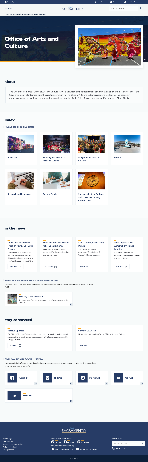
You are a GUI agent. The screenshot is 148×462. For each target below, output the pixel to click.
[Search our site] (123, 8)
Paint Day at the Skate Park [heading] (31, 296)
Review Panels (50, 194)
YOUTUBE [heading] (129, 378)
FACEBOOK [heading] (23, 378)
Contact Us (115, 2)
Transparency (8, 449)
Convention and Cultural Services (21, 14)
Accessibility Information (13, 444)
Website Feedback (10, 447)
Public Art (118, 157)
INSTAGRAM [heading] (94, 378)
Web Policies (8, 441)
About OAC (13, 157)
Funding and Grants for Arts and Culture (54, 159)
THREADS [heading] (58, 378)
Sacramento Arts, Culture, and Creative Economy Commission (91, 197)
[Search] (142, 443)
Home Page (10, 2)
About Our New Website (133, 2)
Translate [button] (100, 2)
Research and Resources (19, 194)
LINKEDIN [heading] (27, 395)
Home (7, 14)
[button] (9, 8)
